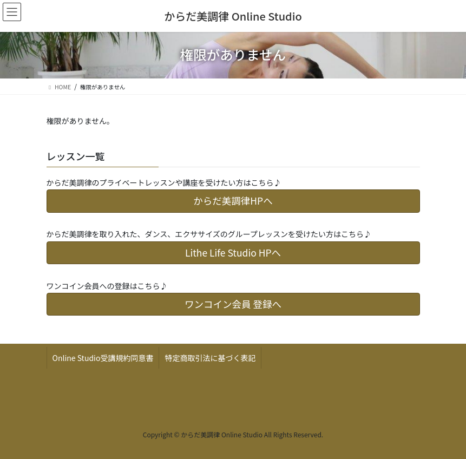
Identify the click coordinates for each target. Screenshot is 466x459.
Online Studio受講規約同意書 (103, 357)
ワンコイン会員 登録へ (233, 304)
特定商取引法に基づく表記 (210, 357)
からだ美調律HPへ (232, 200)
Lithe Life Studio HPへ (233, 252)
